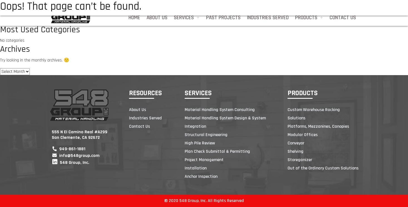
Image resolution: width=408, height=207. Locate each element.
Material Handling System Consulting (220, 110)
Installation (196, 168)
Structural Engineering (206, 135)
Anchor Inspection (201, 176)
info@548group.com (76, 156)
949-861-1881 (68, 149)
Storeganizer (300, 160)
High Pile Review (200, 143)
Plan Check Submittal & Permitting (217, 151)
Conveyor (296, 143)
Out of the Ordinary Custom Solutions (323, 168)
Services (184, 17)
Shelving (295, 151)
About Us (157, 17)
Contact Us (343, 17)
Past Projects (223, 17)
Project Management (204, 160)
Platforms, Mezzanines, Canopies (318, 126)
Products (306, 17)
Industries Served (268, 17)
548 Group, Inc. (70, 163)
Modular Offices (303, 135)
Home (134, 17)
